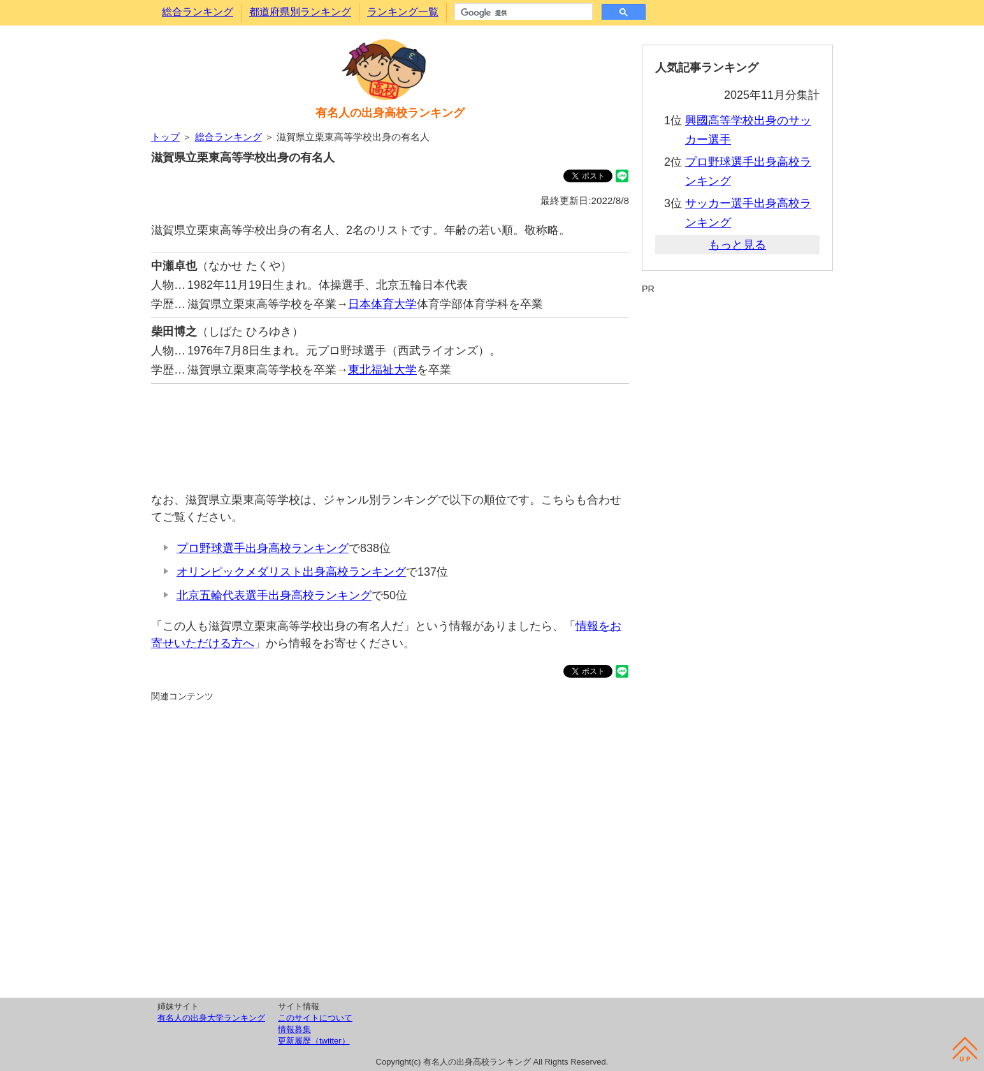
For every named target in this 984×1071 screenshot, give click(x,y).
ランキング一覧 (402, 11)
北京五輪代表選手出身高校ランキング (274, 595)
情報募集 (294, 1029)
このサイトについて (315, 1018)
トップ (165, 136)
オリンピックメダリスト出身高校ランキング (291, 571)
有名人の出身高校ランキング (390, 112)
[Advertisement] (390, 431)
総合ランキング (197, 11)
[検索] (522, 12)
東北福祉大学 (382, 369)
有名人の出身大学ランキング (211, 1018)
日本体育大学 (382, 304)
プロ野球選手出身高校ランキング (263, 548)
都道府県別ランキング (300, 11)
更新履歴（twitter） (314, 1041)
